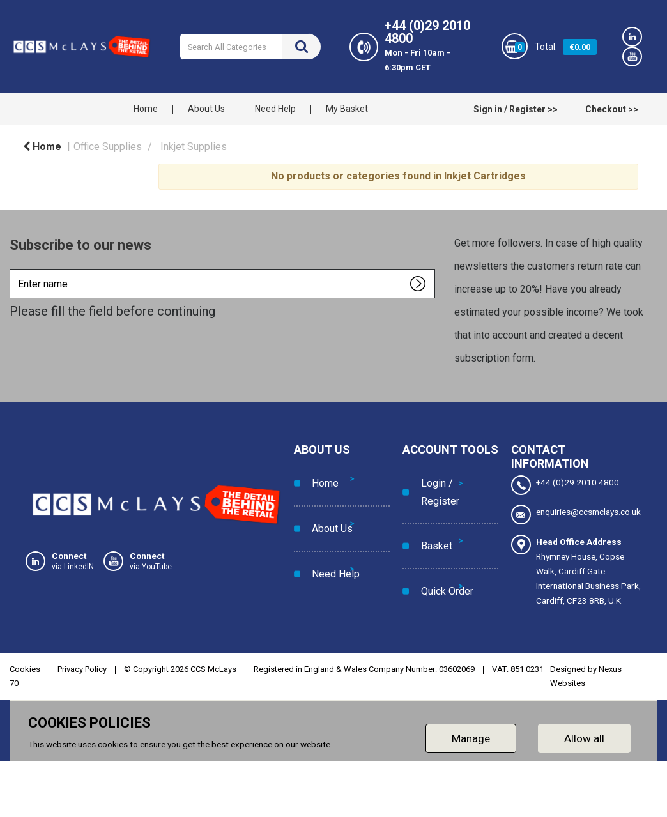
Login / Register (434, 484)
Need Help (275, 108)
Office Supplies (107, 147)
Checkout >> (611, 109)
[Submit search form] (301, 46)
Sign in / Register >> (515, 109)
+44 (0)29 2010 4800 (565, 485)
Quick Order (441, 550)
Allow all (584, 737)
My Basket (347, 108)
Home (146, 108)
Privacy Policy (82, 669)
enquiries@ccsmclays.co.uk (576, 514)
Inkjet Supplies (193, 147)
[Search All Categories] (250, 46)
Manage (471, 737)
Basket (431, 521)
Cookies (25, 669)
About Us (206, 108)
